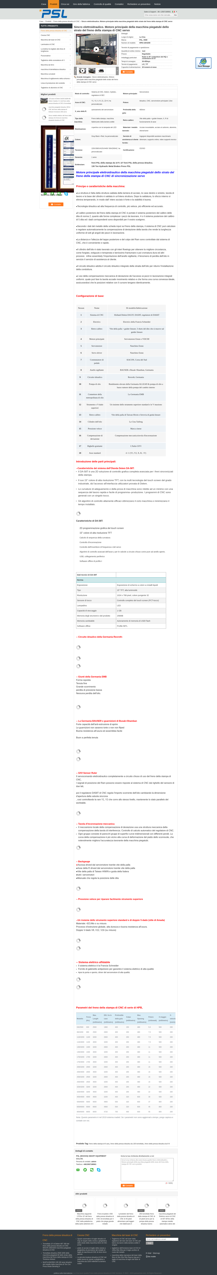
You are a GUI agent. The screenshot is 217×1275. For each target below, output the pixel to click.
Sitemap (156, 1253)
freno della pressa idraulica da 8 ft (157, 1144)
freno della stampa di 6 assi (99, 1144)
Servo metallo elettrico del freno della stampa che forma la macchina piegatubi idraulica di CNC (60, 118)
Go (175, 15)
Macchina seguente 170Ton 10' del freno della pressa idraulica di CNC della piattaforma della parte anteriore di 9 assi (84, 1220)
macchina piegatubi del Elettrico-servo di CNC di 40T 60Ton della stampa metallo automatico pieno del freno (167, 1220)
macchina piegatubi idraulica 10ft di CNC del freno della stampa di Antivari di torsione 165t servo (59, 109)
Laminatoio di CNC (48, 44)
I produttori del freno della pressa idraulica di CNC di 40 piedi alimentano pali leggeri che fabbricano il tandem (125, 1220)
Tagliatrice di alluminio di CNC (52, 88)
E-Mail (148, 1253)
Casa (43, 4)
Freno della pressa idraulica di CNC (66, 21)
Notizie (157, 4)
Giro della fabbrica (81, 4)
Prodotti (53, 4)
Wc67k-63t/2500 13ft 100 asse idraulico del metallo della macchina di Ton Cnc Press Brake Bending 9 (57, 1264)
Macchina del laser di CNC (50, 40)
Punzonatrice (46, 56)
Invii (149, 1243)
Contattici (119, 4)
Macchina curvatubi (48, 74)
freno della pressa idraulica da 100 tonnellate (127, 1144)
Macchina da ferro (47, 65)
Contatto (129, 72)
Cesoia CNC (45, 35)
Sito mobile (151, 1257)
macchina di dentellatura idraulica (53, 69)
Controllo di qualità (102, 4)
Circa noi (65, 4)
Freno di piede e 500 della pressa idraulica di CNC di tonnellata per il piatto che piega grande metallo (105, 1219)
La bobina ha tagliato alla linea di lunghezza (53, 50)
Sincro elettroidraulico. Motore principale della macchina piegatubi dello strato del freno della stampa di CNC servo (97, 79)
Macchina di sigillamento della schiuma (55, 79)
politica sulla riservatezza (63, 1273)
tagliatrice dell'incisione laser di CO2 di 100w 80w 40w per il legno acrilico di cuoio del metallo (126, 1250)
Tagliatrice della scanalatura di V (53, 60)
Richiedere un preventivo (138, 4)
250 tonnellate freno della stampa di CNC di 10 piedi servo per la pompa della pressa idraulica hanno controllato (146, 1220)
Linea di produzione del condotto (53, 83)
